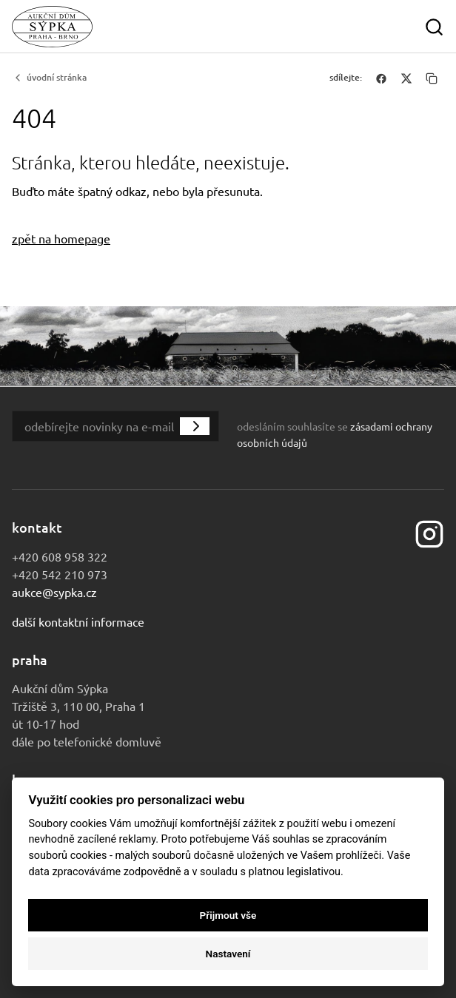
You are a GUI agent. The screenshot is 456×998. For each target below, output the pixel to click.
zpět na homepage (61, 238)
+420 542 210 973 (59, 574)
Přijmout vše (228, 915)
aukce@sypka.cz (54, 591)
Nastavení (228, 954)
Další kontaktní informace (78, 621)
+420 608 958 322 (59, 556)
